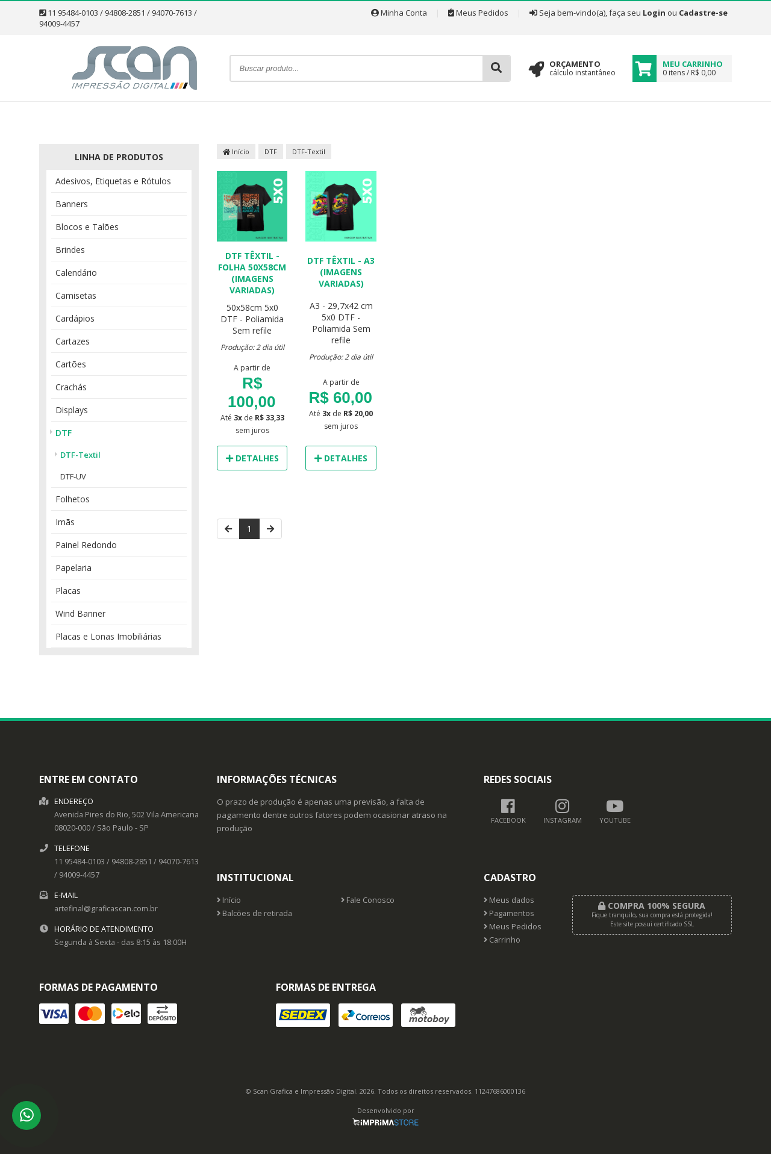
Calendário (76, 272)
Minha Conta (399, 12)
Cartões (70, 364)
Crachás (71, 387)
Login (654, 12)
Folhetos (72, 499)
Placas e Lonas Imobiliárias (108, 636)
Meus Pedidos (478, 12)
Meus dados (509, 900)
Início (236, 151)
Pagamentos (509, 913)
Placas (68, 590)
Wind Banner (80, 613)
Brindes (70, 249)
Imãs (65, 522)
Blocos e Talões (87, 226)
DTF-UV (73, 476)
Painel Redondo (86, 544)
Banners (71, 204)
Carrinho (502, 940)
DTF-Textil (80, 454)
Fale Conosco (368, 900)
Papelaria (73, 567)
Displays (71, 410)
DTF (63, 432)
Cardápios (75, 318)
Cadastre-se (703, 12)
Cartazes (72, 341)
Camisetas (75, 295)
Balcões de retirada (254, 913)
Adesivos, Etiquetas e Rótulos (113, 181)
